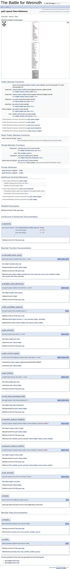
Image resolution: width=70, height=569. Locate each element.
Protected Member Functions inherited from (21, 196)
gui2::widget (31, 122)
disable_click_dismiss (19, 114)
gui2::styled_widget (33, 119)
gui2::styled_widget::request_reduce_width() (39, 465)
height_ (21, 173)
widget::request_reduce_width (24, 91)
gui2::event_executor (33, 125)
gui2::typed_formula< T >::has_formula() (21, 319)
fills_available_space (24, 153)
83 (13, 346)
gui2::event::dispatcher (34, 128)
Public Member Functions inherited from (20, 119)
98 (13, 412)
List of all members (65, 11)
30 (13, 240)
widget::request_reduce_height (24, 96)
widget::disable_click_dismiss (24, 116)
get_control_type (23, 160)
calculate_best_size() (17, 532)
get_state (15, 109)
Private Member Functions (45, 11)
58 (13, 271)
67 (13, 548)
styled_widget (31, 162)
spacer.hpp (13, 16)
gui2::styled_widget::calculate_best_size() (21, 274)
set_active (16, 99)
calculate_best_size (23, 148)
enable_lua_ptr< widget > (34, 131)
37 (13, 316)
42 (13, 462)
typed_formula (6, 170)
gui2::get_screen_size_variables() (45, 274)
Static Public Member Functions (62, 9)
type (18, 138)
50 (13, 435)
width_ (21, 170)
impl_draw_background (25, 155)
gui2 (2, 7)
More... (36, 91)
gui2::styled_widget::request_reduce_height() (39, 438)
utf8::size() (14, 276)
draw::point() (6, 276)
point (15, 148)
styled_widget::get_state (22, 111)
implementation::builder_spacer (30, 85)
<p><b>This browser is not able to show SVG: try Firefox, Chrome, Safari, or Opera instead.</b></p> (35, 50)
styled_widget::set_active (22, 101)
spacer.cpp (21, 240)
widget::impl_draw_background (29, 158)
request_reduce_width (19, 89)
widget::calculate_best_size (28, 150)
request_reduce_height (19, 94)
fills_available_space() (16, 438)
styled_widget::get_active (22, 106)
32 (12, 210)
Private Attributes (56, 11)
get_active (16, 104)
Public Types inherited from (14, 181)
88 (13, 389)
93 (13, 299)
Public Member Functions (48, 9)
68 (13, 528)
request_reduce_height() (18, 322)
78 (13, 488)
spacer (7, 7)
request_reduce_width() (36, 322)
